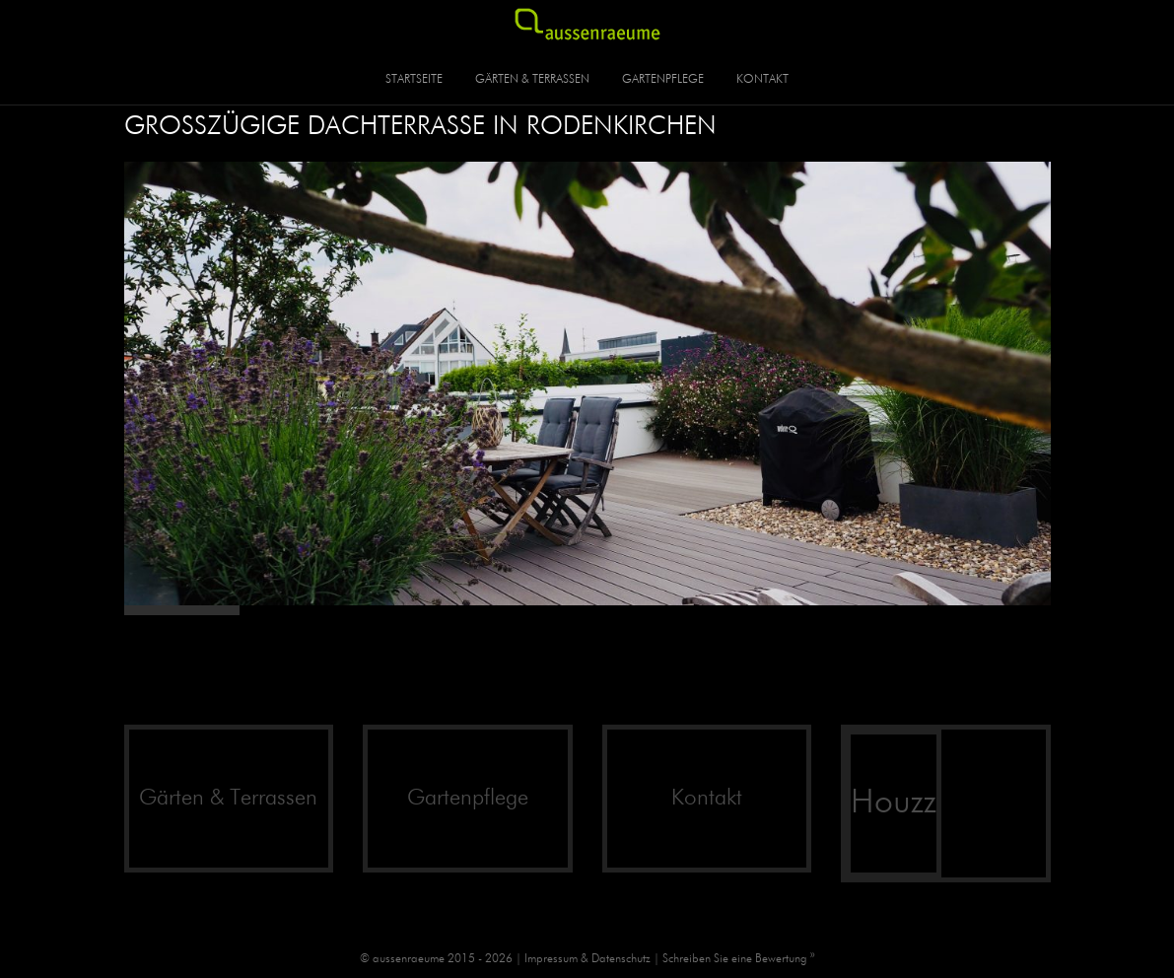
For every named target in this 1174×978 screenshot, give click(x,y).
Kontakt (762, 80)
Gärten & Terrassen (532, 80)
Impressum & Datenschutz (587, 959)
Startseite (414, 80)
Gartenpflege (663, 80)
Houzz (893, 803)
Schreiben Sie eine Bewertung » (738, 959)
